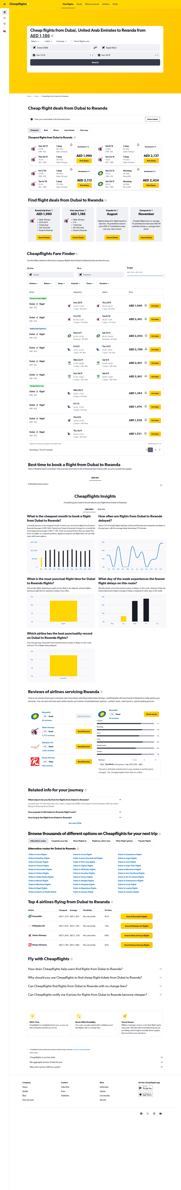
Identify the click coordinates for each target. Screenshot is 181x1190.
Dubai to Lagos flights (127, 858)
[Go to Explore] (4, 23)
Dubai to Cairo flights (38, 854)
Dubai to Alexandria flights (40, 869)
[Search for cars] (4, 18)
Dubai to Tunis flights (127, 862)
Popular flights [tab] (144, 841)
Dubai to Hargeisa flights (84, 884)
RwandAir (46, 712)
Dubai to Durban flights (39, 873)
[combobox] (35, 41)
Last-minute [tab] (69, 130)
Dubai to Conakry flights (128, 892)
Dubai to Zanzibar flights (84, 873)
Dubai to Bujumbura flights (84, 888)
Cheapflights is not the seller (96, 1057)
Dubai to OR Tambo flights (84, 869)
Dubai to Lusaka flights (128, 888)
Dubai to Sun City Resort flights (131, 873)
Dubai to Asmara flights (83, 892)
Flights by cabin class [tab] (101, 841)
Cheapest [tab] (34, 130)
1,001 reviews (48, 750)
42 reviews (47, 720)
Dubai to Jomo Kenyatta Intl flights (88, 858)
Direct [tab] (56, 130)
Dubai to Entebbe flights (39, 858)
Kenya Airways (48, 758)
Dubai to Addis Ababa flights (41, 877)
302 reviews (47, 766)
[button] (4, 4)
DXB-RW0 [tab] (89, 509)
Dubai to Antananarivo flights (130, 881)
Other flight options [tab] (124, 841)
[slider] (164, 275)
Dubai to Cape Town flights (129, 866)
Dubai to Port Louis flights (84, 862)
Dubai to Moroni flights (38, 881)
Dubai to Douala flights (38, 862)
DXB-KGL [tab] (95, 478)
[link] (44, 237)
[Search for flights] (4, 12)
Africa (36, 96)
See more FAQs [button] (75, 823)
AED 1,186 (40, 35)
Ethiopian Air (47, 742)
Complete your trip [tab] (59, 841)
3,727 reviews (48, 735)
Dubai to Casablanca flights (130, 854)
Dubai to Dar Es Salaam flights (131, 877)
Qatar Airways (48, 727)
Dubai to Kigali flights (38, 888)
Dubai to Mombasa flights (40, 884)
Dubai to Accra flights (82, 854)
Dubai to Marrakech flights (129, 869)
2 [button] (155, 450)
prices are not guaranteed (81, 1049)
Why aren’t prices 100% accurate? (96, 1066)
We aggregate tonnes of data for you (96, 1062)
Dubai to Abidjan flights (83, 881)
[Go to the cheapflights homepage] (19, 4)
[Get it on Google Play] (145, 1087)
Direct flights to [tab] (79, 841)
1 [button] (150, 450)
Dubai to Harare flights (83, 877)
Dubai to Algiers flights (83, 866)
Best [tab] (46, 130)
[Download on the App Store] (145, 1094)
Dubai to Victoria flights (39, 866)
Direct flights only (81, 41)
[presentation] (52, 36)
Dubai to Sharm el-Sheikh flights (42, 892)
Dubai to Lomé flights (127, 884)
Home (29, 96)
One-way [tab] (84, 130)
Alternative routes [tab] (38, 841)
